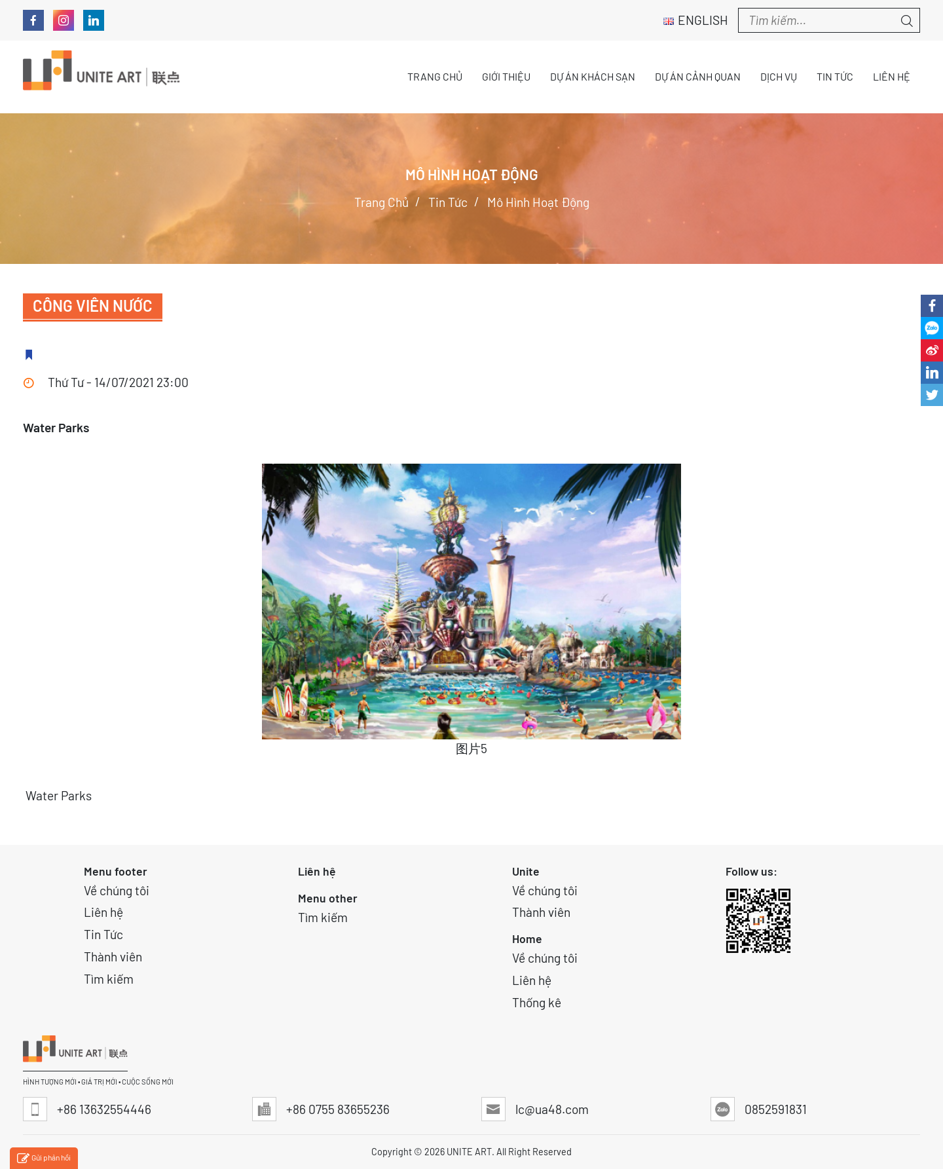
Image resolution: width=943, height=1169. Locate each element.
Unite (526, 871)
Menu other (328, 898)
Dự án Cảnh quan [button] (698, 76)
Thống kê (536, 1002)
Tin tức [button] (835, 76)
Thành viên (113, 956)
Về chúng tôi (116, 890)
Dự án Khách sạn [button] (592, 76)
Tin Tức (103, 934)
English (695, 20)
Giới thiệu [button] (506, 76)
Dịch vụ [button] (778, 76)
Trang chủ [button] (434, 76)
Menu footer (115, 871)
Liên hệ (103, 911)
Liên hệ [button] (891, 76)
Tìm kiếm (109, 978)
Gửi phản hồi (44, 1159)
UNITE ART (469, 1151)
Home (527, 938)
